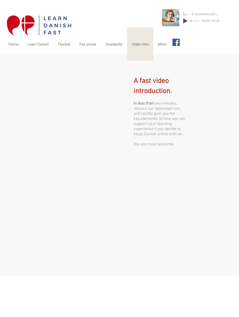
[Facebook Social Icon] (176, 42)
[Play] (185, 20)
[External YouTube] (67, 116)
